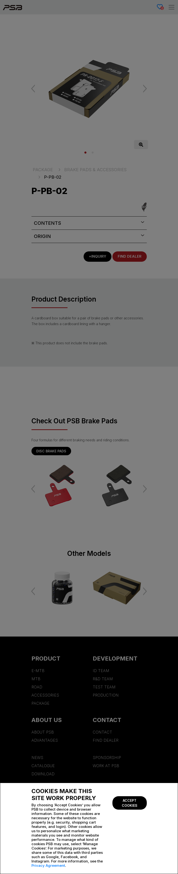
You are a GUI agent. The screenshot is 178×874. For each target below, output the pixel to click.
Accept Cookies (129, 802)
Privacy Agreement (48, 865)
